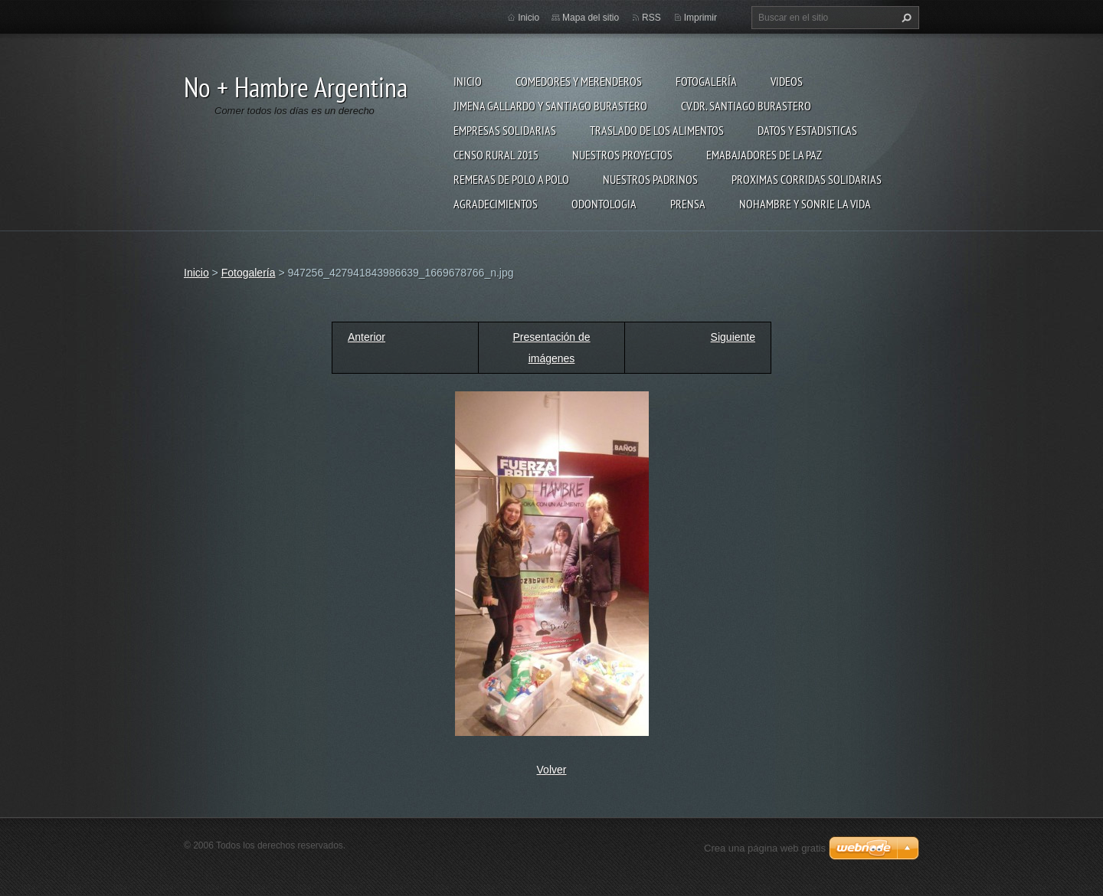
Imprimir (700, 17)
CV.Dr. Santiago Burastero (746, 105)
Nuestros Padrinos (650, 179)
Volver (552, 770)
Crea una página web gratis (765, 848)
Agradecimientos (495, 203)
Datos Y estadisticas (807, 130)
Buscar (904, 17)
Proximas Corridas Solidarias (807, 179)
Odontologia (604, 203)
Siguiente (733, 337)
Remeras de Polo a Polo (511, 179)
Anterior (366, 337)
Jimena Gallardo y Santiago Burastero (550, 105)
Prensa (687, 203)
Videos (787, 81)
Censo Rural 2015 (495, 154)
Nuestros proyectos (622, 154)
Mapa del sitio (590, 17)
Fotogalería (706, 81)
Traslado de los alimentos (657, 130)
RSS (651, 17)
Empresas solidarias (504, 130)
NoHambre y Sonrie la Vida (805, 203)
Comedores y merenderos (578, 81)
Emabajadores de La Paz (764, 154)
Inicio (467, 81)
